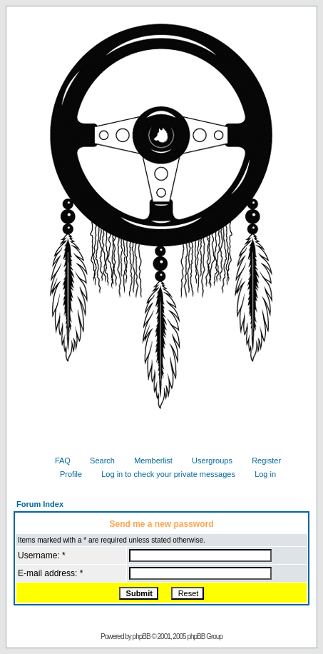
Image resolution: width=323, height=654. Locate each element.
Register (261, 460)
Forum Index (39, 504)
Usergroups (206, 460)
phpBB (141, 636)
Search (97, 460)
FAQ (57, 460)
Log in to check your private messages (163, 474)
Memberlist (148, 460)
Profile (65, 474)
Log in (260, 474)
